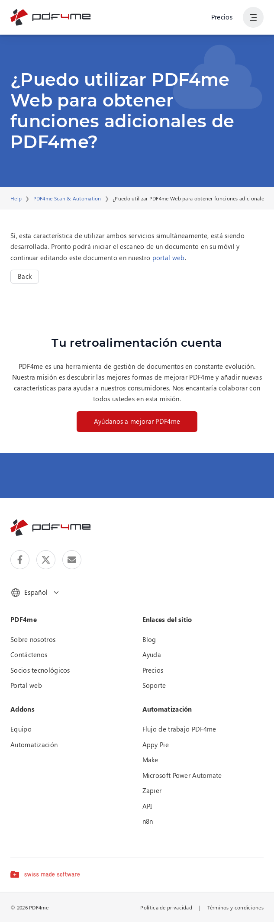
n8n (147, 821)
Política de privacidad (166, 907)
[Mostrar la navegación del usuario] (253, 17)
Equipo (21, 729)
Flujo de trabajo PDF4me (179, 729)
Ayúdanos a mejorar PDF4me (137, 421)
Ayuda (151, 654)
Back (25, 276)
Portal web (26, 685)
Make (150, 759)
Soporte (154, 685)
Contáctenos (28, 654)
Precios (221, 17)
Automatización (34, 744)
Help (16, 198)
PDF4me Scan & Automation (67, 198)
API (147, 806)
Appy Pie (155, 744)
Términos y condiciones (235, 907)
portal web (168, 257)
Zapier (152, 790)
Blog (149, 639)
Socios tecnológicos (40, 670)
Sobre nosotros (32, 639)
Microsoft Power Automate (182, 775)
